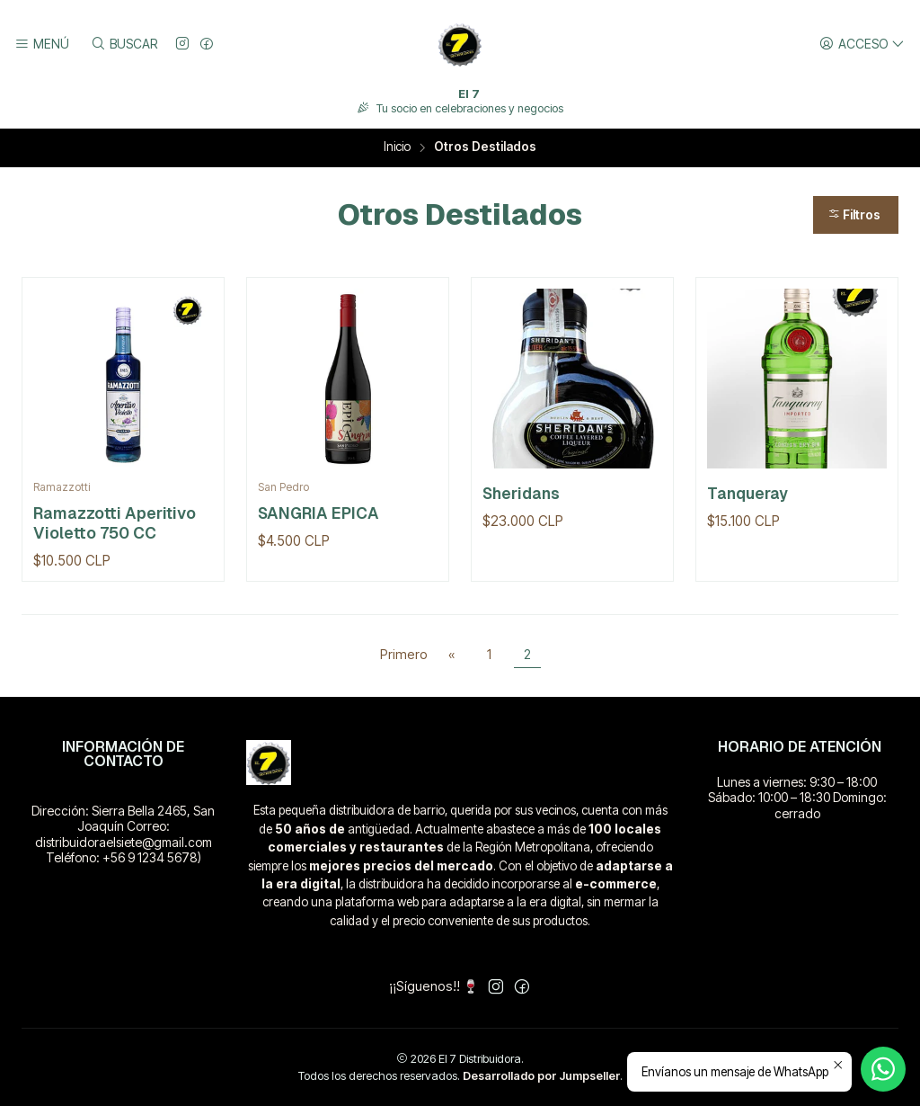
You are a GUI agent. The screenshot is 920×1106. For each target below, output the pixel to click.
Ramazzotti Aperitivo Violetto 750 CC (114, 523)
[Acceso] (862, 44)
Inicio (397, 147)
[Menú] (42, 44)
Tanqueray (747, 493)
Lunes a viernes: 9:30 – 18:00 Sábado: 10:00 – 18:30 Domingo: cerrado (797, 797)
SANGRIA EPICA (318, 513)
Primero (404, 654)
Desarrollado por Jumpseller (541, 1076)
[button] (855, 215)
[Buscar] (123, 44)
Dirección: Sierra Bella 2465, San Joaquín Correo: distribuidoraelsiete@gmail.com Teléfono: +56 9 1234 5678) (123, 834)
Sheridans (521, 493)
